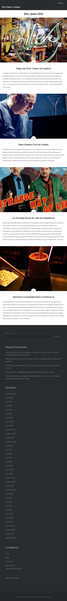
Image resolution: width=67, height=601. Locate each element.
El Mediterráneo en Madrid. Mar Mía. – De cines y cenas (23, 365)
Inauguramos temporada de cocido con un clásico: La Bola (36, 372)
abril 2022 (9, 510)
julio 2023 (9, 450)
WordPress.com (46, 597)
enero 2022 (9, 522)
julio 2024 (9, 401)
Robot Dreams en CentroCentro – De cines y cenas (22, 359)
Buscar (8, 333)
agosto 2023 (10, 445)
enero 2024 (9, 426)
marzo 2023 (9, 466)
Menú (61, 3)
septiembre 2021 (11, 538)
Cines (7, 557)
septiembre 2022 (11, 490)
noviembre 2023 (11, 433)
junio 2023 (9, 453)
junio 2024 (9, 405)
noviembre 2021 (11, 530)
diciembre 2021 (10, 526)
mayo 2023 (9, 457)
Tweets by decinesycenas (14, 569)
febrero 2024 (10, 422)
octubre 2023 (10, 438)
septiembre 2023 (11, 441)
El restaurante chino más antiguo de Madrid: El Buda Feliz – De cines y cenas (29, 376)
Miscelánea (9, 561)
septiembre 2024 (11, 393)
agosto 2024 (10, 398)
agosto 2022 (10, 493)
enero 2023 (9, 474)
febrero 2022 (10, 518)
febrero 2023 (10, 469)
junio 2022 (9, 502)
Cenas (7, 553)
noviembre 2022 (11, 481)
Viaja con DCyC (10, 565)
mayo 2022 (9, 506)
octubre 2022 (10, 486)
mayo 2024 (9, 410)
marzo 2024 (9, 417)
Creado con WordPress (23, 597)
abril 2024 (9, 413)
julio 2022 (9, 498)
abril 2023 (9, 462)
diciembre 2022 (10, 478)
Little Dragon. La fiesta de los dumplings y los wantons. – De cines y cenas (28, 352)
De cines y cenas (11, 6)
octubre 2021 (10, 534)
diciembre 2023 (10, 429)
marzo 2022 (9, 514)
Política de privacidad (12, 578)
